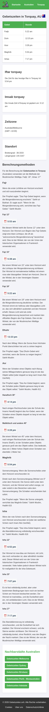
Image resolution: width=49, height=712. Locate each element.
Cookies (8, 707)
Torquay (41, 5)
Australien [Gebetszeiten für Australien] (29, 5)
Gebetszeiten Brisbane (17, 672)
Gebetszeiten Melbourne (18, 659)
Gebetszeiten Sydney (16, 665)
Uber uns (19, 707)
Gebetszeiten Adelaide (17, 686)
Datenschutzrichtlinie (35, 707)
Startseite (16, 5)
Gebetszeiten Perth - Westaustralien (23, 679)
